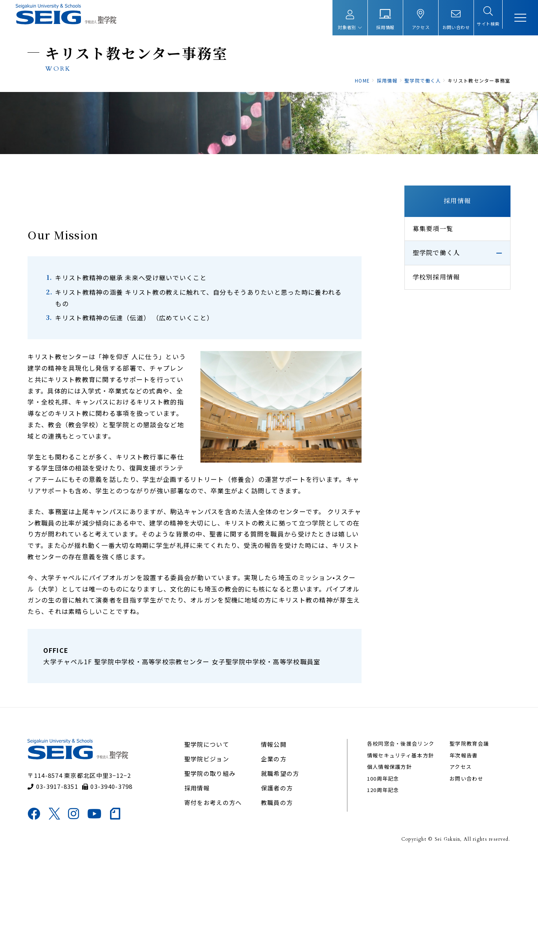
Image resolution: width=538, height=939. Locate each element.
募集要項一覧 (419, 282)
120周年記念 (379, 870)
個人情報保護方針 (385, 847)
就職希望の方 (281, 854)
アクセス (452, 847)
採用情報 (443, 254)
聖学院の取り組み (215, 854)
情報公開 (274, 825)
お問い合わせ (458, 858)
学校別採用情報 (423, 330)
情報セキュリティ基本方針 (396, 835)
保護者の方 (278, 868)
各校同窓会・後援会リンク (396, 824)
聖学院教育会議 (460, 824)
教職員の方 (278, 883)
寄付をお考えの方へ (219, 883)
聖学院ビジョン (212, 839)
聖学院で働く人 (423, 306)
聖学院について (212, 825)
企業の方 (274, 839)
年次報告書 (455, 835)
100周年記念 (379, 858)
